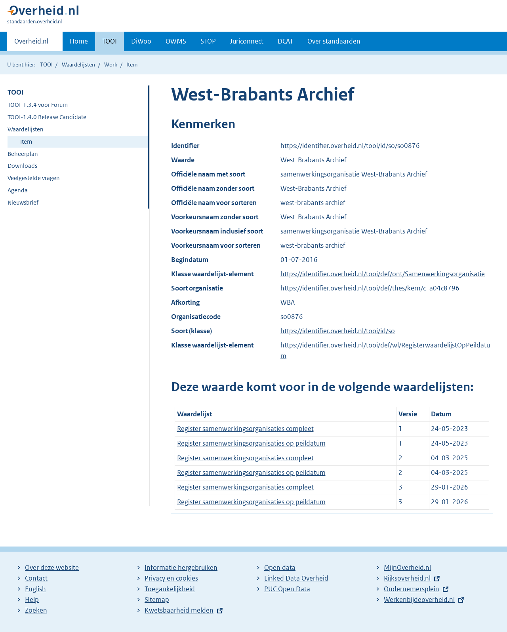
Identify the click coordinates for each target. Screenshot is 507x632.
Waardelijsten (78, 64)
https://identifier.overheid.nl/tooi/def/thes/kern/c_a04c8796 (369, 288)
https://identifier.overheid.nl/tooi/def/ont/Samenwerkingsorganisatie (382, 274)
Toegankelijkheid (170, 589)
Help (32, 599)
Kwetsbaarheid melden (179, 610)
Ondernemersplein (411, 589)
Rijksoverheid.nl (407, 578)
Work (110, 64)
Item (26, 141)
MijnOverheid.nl (407, 567)
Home (79, 41)
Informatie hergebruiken (181, 567)
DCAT (285, 41)
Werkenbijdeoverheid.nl (419, 599)
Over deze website (52, 567)
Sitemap (157, 599)
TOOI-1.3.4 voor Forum (38, 104)
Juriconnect (246, 41)
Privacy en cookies (171, 578)
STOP (208, 41)
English (35, 589)
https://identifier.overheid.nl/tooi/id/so (337, 330)
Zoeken (36, 610)
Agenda (18, 190)
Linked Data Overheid (296, 578)
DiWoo (141, 41)
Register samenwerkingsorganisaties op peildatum (251, 443)
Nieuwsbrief (23, 202)
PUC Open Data (287, 589)
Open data (279, 567)
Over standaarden (333, 41)
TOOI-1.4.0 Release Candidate (47, 117)
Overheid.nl (31, 43)
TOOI (109, 41)
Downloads (22, 165)
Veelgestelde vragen (34, 178)
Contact (36, 578)
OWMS (176, 41)
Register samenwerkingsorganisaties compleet (245, 428)
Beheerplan (23, 154)
